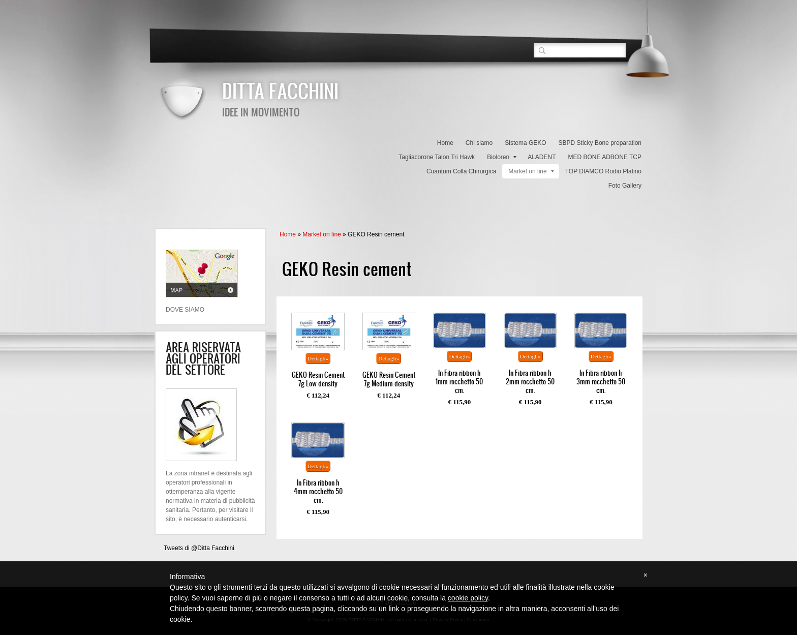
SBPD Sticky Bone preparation (600, 142)
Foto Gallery (624, 185)
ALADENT (542, 157)
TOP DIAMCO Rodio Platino (603, 171)
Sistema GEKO (525, 142)
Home (445, 142)
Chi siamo (479, 142)
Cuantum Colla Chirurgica (461, 171)
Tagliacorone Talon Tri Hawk (436, 157)
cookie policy (468, 598)
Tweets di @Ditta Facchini (199, 548)
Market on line (531, 171)
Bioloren (501, 157)
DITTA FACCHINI (280, 90)
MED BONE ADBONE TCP (604, 157)
